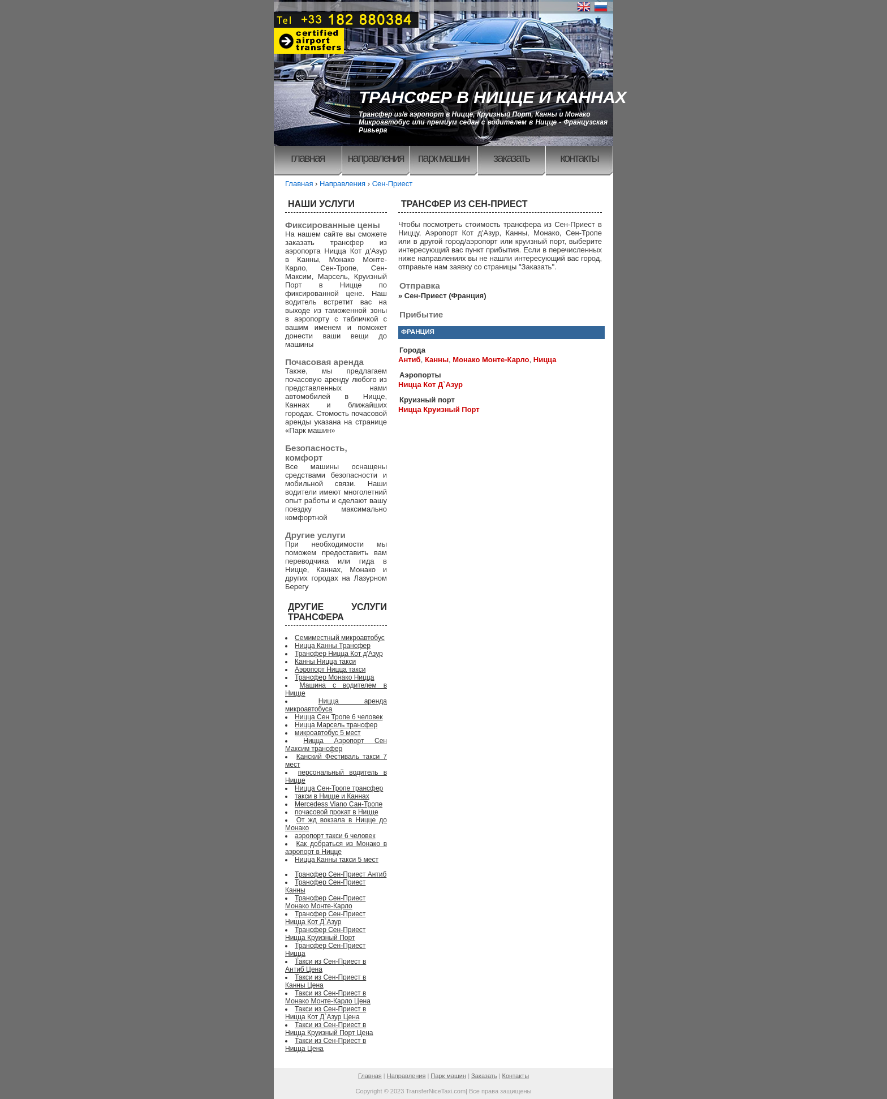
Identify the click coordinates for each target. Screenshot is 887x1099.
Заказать (511, 158)
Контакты (579, 158)
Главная (307, 158)
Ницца (545, 359)
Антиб (409, 359)
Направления (375, 158)
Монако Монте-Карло (491, 359)
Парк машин (444, 158)
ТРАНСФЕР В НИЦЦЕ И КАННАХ (493, 97)
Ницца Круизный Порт (439, 409)
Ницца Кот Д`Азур (430, 384)
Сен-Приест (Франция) (445, 295)
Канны (437, 359)
